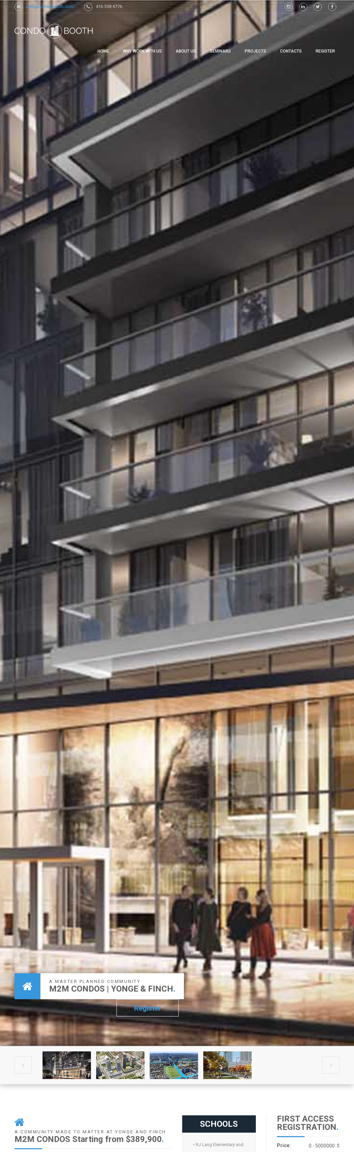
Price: (284, 1145)
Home (103, 51)
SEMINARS (220, 51)
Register (325, 51)
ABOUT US (186, 51)
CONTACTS (291, 51)
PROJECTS (255, 51)
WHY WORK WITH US (142, 51)
